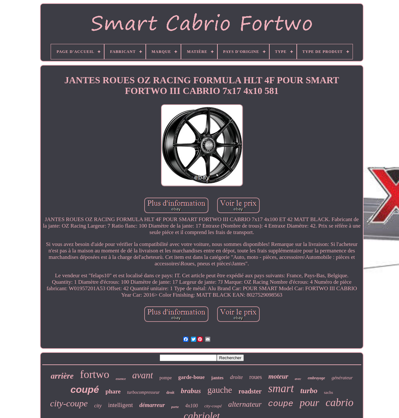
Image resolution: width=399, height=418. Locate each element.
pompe (165, 377)
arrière (62, 376)
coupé (85, 389)
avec (298, 379)
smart (281, 388)
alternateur (245, 404)
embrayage (316, 378)
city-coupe (69, 403)
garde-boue (191, 377)
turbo (308, 390)
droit (170, 392)
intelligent (120, 405)
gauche (219, 390)
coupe (280, 404)
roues (255, 377)
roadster (250, 391)
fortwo (94, 374)
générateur (342, 377)
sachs (328, 392)
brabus (191, 391)
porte (175, 407)
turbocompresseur (143, 392)
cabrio (340, 402)
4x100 (191, 405)
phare (113, 391)
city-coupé (213, 405)
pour (309, 402)
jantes (217, 377)
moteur (278, 376)
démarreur (152, 405)
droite (236, 377)
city (98, 405)
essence (121, 379)
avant (142, 375)
